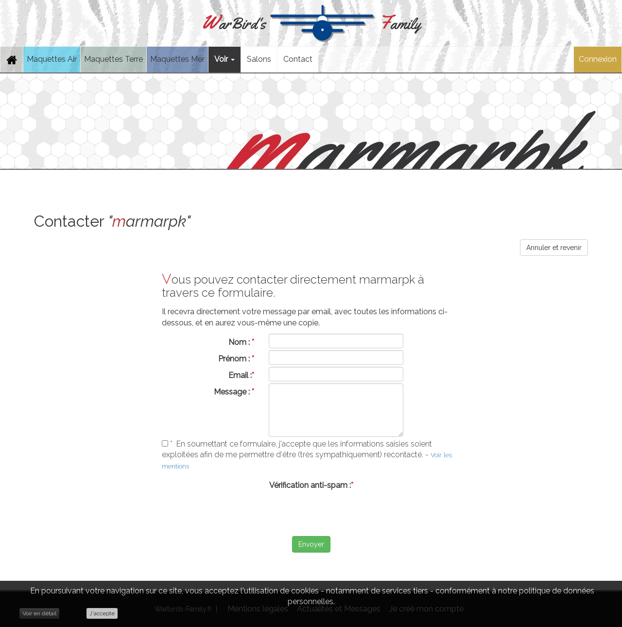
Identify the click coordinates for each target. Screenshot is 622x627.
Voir (224, 59)
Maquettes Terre (113, 59)
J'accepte (102, 613)
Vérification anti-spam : (311, 485)
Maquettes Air (52, 59)
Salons (259, 59)
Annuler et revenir (554, 247)
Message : (234, 391)
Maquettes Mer (177, 59)
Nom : (241, 342)
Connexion (598, 59)
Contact (297, 59)
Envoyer (311, 544)
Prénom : (236, 358)
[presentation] (311, 513)
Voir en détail (39, 613)
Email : (241, 375)
